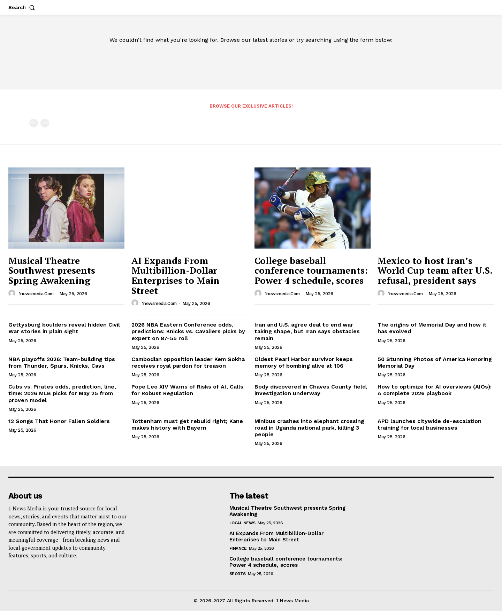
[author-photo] (12, 294)
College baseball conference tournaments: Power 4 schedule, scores (311, 271)
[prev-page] (33, 123)
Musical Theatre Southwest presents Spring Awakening (51, 271)
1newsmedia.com (36, 294)
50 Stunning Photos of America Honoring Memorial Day (435, 362)
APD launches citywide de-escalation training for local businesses (429, 424)
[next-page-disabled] (44, 123)
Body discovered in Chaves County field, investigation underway (310, 390)
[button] (23, 7)
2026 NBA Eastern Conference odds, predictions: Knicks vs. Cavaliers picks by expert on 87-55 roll (188, 332)
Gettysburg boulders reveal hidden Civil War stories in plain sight (64, 328)
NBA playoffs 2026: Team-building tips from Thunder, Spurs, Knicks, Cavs (61, 362)
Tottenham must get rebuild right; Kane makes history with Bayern (187, 424)
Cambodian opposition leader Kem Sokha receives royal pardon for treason (188, 362)
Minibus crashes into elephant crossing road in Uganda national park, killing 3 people (309, 428)
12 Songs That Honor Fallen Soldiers (59, 421)
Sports (237, 574)
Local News (242, 523)
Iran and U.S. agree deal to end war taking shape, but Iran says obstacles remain (307, 332)
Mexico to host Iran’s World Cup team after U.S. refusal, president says (435, 271)
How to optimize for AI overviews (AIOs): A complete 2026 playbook (435, 390)
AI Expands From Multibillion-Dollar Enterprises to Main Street (175, 276)
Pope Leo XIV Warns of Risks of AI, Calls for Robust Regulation (187, 390)
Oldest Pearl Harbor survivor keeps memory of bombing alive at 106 (303, 362)
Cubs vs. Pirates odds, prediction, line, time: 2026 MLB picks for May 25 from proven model (62, 394)
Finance (238, 548)
